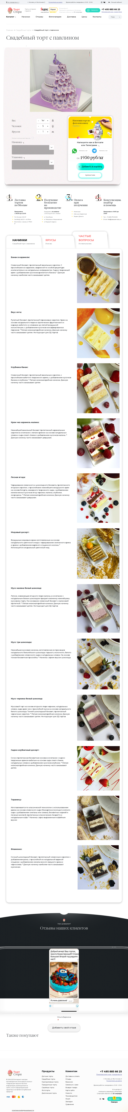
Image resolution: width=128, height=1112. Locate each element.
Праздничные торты (49, 1085)
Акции (68, 1099)
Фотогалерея (55, 17)
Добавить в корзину (90, 166)
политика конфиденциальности (23, 1110)
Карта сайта (70, 1090)
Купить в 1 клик (90, 175)
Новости (69, 1093)
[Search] (112, 17)
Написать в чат (79, 151)
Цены (84, 17)
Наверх (114, 1099)
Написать (92, 10)
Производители (71, 1096)
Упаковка (18, 157)
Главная (9, 30)
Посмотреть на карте (55, 2)
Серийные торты (48, 1087)
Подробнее (76, 126)
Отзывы (39, 17)
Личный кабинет (115, 2)
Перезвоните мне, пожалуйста (112, 12)
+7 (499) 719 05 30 (112, 217)
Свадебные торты (23, 30)
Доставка (71, 17)
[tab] (23, 242)
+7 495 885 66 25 (111, 9)
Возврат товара (71, 1087)
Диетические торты (49, 1093)
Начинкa (18, 142)
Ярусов (16, 131)
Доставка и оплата (72, 1076)
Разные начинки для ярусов (21, 138)
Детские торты (47, 1076)
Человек (16, 126)
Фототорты (46, 1090)
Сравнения (70, 1104)
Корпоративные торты (50, 1082)
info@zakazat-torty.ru (114, 219)
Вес (14, 120)
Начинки (26, 17)
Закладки (69, 1102)
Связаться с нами (72, 1085)
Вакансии (69, 1082)
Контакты (97, 17)
